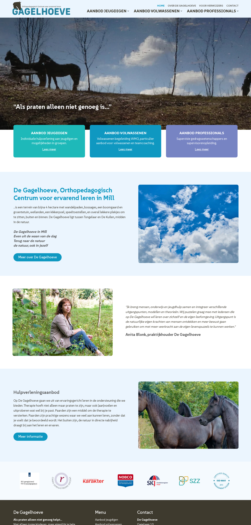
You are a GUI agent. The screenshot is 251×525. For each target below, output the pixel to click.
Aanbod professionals (213, 10)
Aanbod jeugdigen (108, 10)
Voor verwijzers (211, 5)
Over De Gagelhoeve (182, 5)
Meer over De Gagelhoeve (37, 257)
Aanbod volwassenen (158, 10)
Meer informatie (30, 436)
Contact (232, 5)
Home (161, 5)
